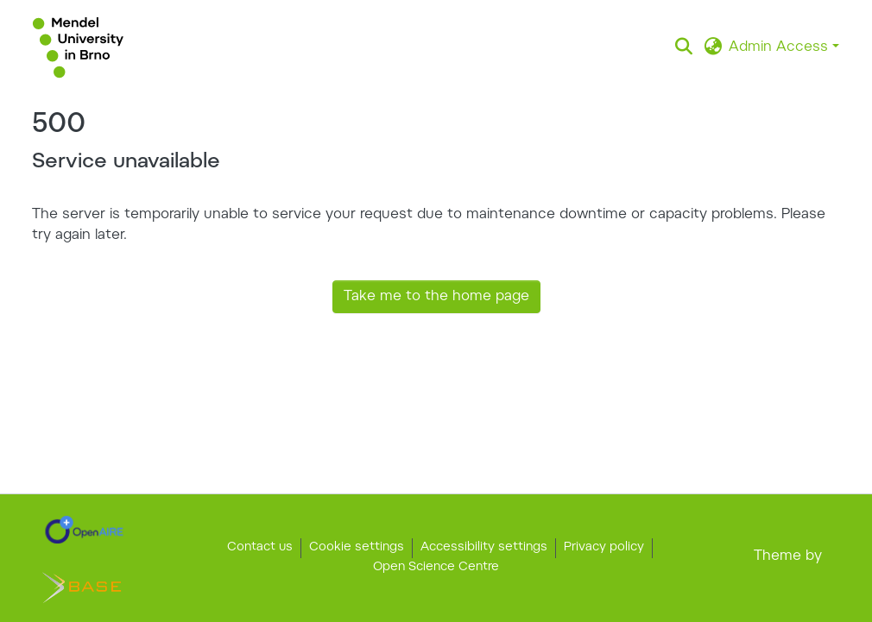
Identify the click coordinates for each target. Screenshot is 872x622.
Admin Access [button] (780, 47)
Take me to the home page (436, 297)
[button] (78, 47)
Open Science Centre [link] (436, 568)
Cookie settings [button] (356, 548)
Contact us (260, 548)
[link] (84, 529)
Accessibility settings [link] (483, 548)
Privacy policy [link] (604, 548)
